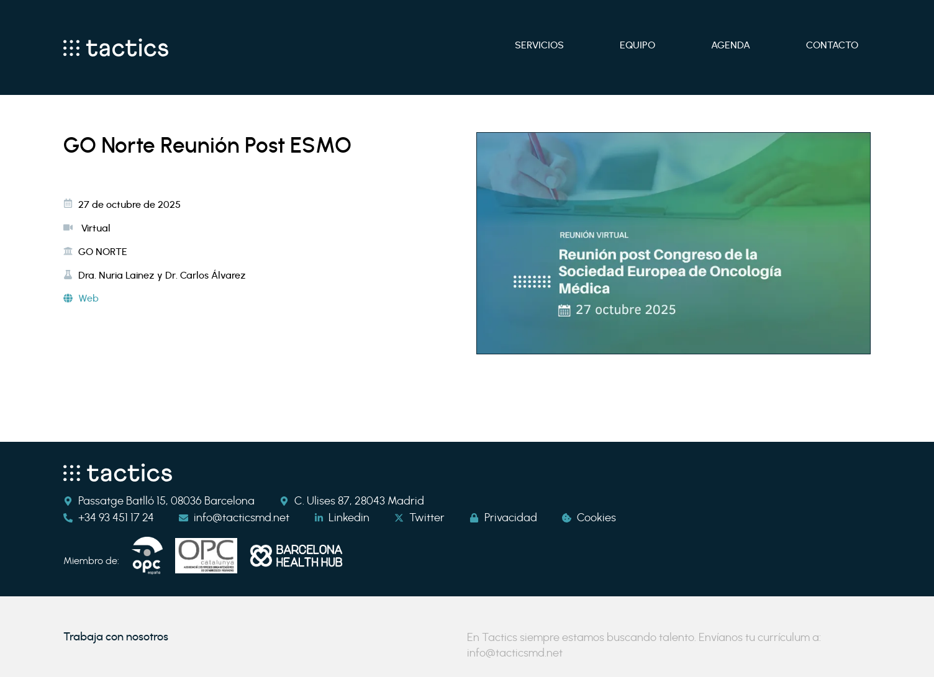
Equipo (637, 45)
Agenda (730, 45)
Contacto (832, 45)
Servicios (539, 45)
